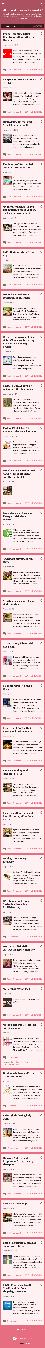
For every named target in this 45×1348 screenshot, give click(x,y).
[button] (40, 34)
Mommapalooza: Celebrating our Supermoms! (19, 1026)
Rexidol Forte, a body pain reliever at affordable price (18, 387)
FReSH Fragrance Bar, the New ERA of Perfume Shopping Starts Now (18, 1288)
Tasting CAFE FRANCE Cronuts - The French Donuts (19, 430)
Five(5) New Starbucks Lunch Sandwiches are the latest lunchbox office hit (19, 474)
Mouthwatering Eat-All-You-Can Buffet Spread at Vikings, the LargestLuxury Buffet (19, 210)
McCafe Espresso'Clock (16, 988)
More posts (22, 1330)
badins (28, 1343)
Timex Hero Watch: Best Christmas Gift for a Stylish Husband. (18, 37)
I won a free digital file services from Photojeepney (19, 948)
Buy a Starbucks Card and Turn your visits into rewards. (17, 516)
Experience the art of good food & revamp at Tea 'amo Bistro (18, 816)
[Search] (41, 5)
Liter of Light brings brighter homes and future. (19, 1244)
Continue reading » (33, 70)
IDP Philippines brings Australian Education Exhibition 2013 (16, 904)
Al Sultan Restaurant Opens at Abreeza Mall (18, 602)
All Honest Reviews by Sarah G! (22, 10)
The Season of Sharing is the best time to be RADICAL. (19, 166)
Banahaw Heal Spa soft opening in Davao (16, 772)
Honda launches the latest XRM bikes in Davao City (17, 123)
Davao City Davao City (19, 1062)
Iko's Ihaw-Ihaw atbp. (15, 1203)
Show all (37, 26)
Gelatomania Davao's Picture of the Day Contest (19, 1074)
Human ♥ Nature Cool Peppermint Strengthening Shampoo (18, 1161)
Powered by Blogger (22, 1339)
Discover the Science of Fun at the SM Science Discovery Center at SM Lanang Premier (18, 341)
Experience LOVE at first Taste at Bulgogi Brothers (17, 729)
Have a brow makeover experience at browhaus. (17, 296)
